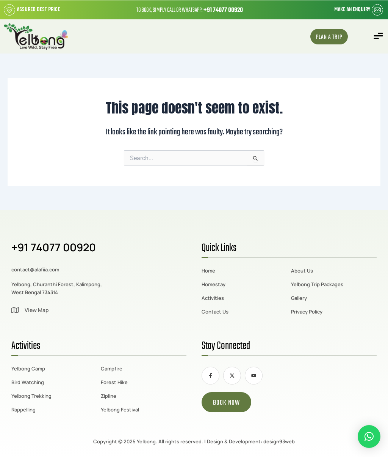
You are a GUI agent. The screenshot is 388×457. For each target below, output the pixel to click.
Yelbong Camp (28, 368)
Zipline (108, 395)
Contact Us (215, 311)
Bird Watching (27, 382)
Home (208, 270)
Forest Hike (114, 382)
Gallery (299, 298)
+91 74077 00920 (223, 10)
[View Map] (15, 310)
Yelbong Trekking (31, 395)
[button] (378, 36)
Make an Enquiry (352, 9)
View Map (37, 310)
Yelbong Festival (120, 409)
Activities (213, 298)
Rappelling (23, 409)
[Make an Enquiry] (377, 10)
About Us (302, 270)
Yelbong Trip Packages (317, 284)
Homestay (213, 284)
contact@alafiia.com (35, 269)
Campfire (111, 368)
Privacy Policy (306, 311)
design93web (279, 441)
